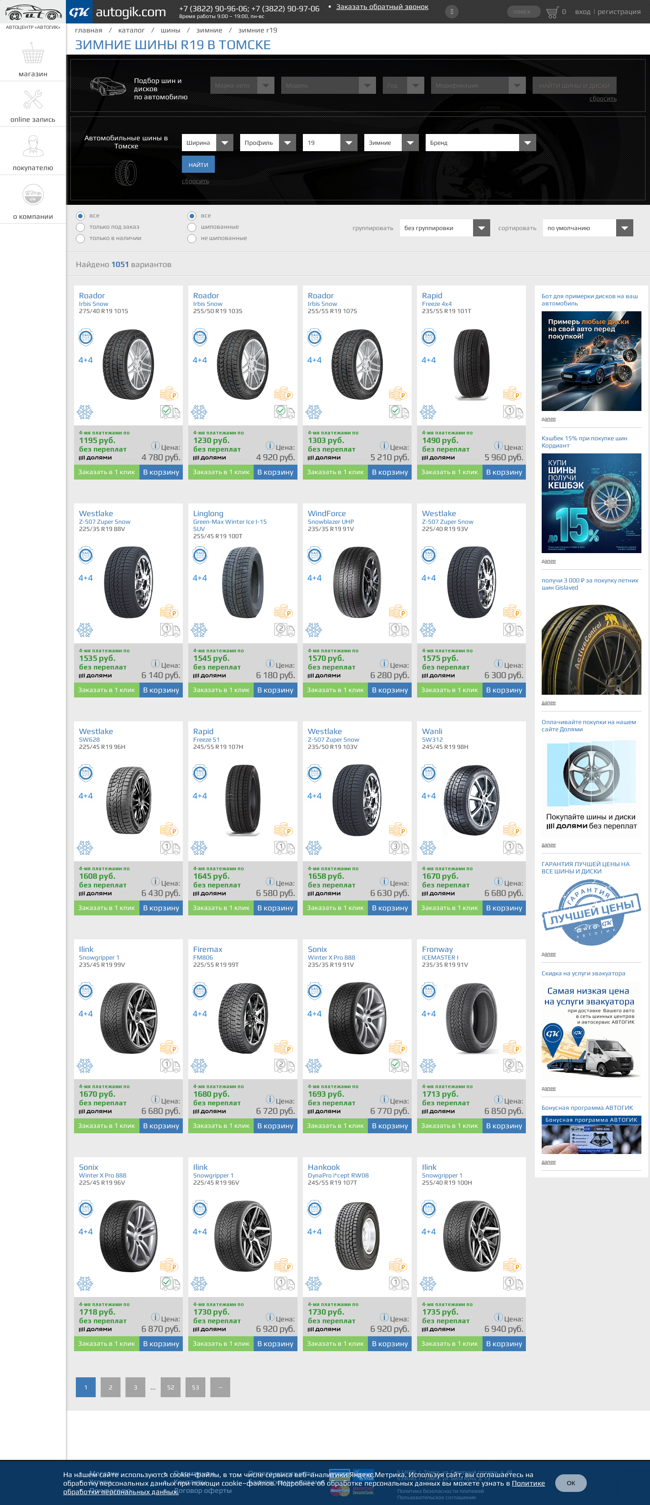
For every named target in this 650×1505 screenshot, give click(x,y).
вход (583, 11)
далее (549, 418)
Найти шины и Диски (574, 86)
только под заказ (107, 227)
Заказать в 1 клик (106, 472)
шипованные (213, 227)
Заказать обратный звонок (382, 6)
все (87, 216)
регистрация (619, 11)
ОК (571, 1483)
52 (170, 1387)
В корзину (161, 471)
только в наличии (108, 238)
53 (195, 1387)
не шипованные (217, 238)
